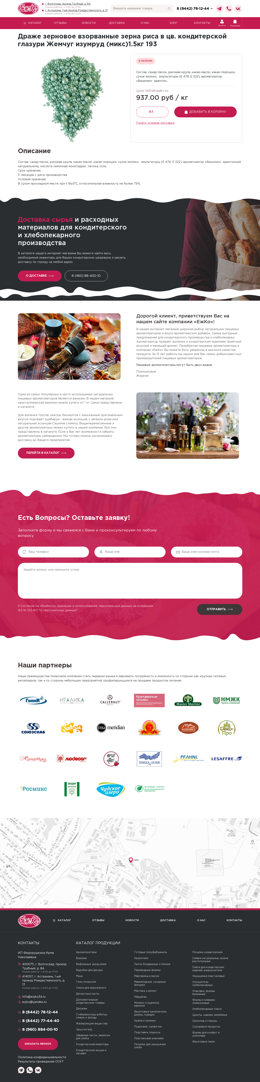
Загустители (84, 1030)
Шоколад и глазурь (204, 1021)
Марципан (140, 997)
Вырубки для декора (89, 970)
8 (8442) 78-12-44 (40, 1012)
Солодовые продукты (206, 1027)
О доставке (39, 275)
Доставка (117, 23)
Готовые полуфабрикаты (150, 952)
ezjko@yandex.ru (34, 1002)
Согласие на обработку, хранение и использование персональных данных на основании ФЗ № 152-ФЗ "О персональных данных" (85, 608)
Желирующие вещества (92, 1024)
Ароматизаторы (86, 952)
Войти (222, 23)
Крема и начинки (145, 1021)
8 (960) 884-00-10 (40, 1029)
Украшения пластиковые (208, 976)
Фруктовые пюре (203, 1042)
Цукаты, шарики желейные (209, 1015)
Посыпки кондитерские (207, 952)
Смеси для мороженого (91, 988)
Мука (79, 976)
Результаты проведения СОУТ (41, 1061)
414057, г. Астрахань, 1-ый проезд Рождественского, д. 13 (43, 980)
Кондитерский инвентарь (92, 1044)
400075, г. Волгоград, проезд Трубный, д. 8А (44, 966)
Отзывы (60, 23)
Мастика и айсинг (145, 991)
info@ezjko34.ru (34, 997)
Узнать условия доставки (155, 123)
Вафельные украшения (91, 964)
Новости (89, 23)
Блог (173, 23)
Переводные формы (147, 970)
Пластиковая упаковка (149, 1038)
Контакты (202, 23)
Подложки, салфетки (148, 1027)
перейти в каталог (46, 453)
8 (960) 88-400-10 (86, 275)
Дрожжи (81, 1009)
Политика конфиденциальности (42, 1057)
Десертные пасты (87, 994)
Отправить (220, 609)
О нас (145, 23)
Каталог (32, 23)
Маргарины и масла (146, 976)
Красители (141, 958)
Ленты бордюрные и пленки (152, 964)
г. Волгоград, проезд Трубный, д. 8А (68, 4)
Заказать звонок (38, 1044)
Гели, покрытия (86, 982)
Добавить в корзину (205, 112)
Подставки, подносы (147, 1032)
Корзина (235, 23)
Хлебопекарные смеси (207, 1009)
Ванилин (81, 958)
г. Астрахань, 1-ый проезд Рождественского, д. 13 (76, 10)
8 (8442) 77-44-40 (40, 1021)
